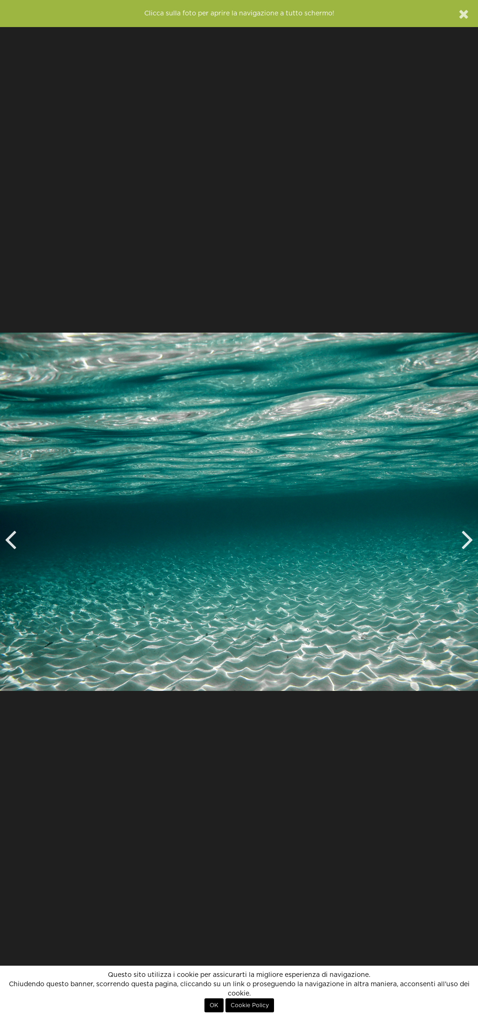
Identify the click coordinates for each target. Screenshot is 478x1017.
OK (214, 1005)
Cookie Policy (250, 1005)
